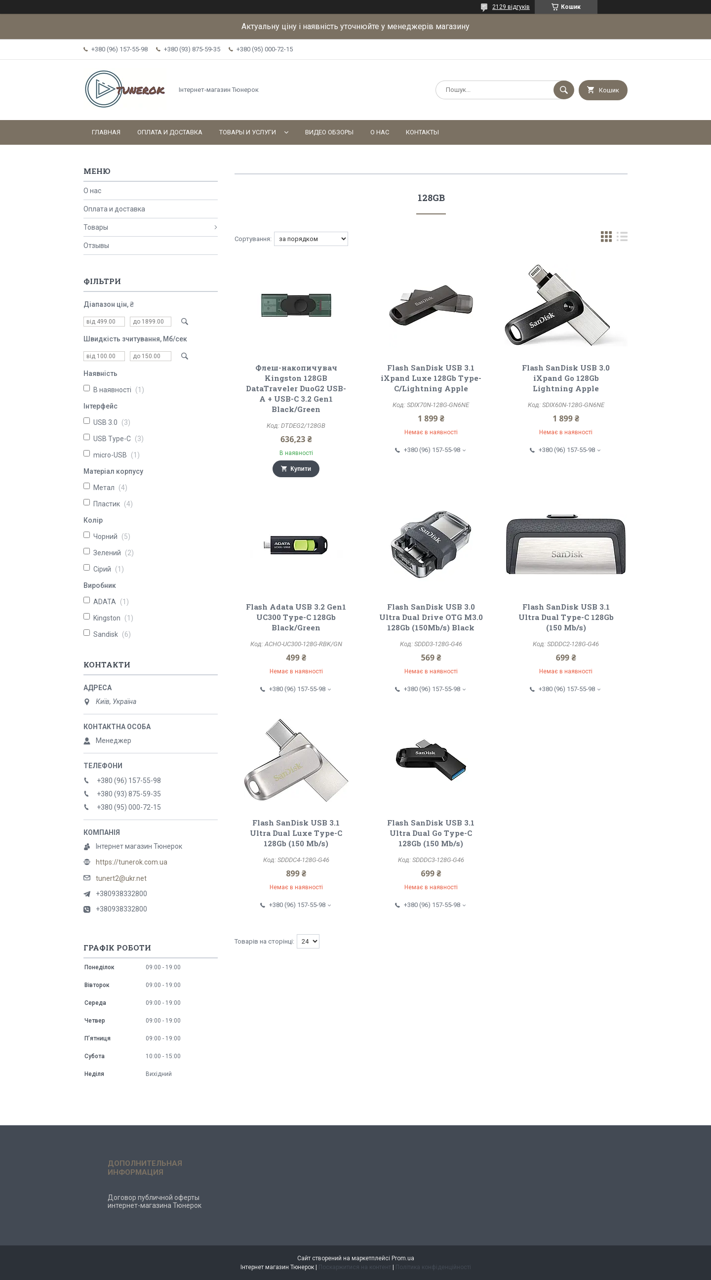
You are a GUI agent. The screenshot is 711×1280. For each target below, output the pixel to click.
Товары (95, 227)
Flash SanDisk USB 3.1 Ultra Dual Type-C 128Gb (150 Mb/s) (566, 617)
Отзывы (96, 245)
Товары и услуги (247, 132)
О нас (379, 132)
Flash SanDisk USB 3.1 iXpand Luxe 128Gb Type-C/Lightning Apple (431, 378)
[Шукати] (563, 90)
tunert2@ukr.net (121, 878)
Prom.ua (403, 1258)
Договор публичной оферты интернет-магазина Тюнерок (154, 1201)
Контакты (422, 132)
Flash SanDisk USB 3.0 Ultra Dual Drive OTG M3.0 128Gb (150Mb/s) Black (431, 617)
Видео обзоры (329, 132)
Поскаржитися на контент (354, 1267)
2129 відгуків (511, 6)
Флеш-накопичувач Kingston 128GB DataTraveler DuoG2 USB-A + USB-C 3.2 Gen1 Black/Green (296, 388)
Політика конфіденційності (433, 1267)
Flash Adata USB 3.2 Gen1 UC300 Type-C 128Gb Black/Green (296, 617)
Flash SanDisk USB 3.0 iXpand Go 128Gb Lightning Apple (566, 378)
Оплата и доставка (169, 132)
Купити (300, 468)
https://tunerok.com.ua (131, 862)
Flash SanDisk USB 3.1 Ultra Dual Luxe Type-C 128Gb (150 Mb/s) (296, 833)
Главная (106, 132)
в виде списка (622, 239)
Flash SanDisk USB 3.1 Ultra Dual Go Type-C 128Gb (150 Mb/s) (430, 833)
